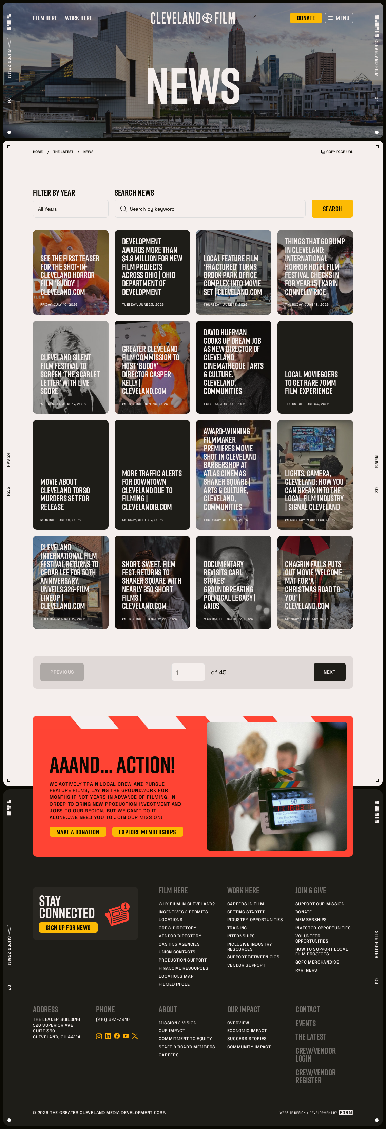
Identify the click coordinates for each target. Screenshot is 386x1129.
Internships (241, 935)
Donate (303, 911)
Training (237, 927)
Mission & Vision (177, 1022)
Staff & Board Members (187, 1046)
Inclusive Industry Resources (249, 946)
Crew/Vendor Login (315, 1054)
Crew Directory (178, 927)
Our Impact (172, 1030)
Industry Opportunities (255, 919)
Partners (306, 970)
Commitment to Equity (185, 1038)
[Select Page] (188, 672)
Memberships (311, 919)
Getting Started (246, 911)
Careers (169, 1054)
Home (38, 152)
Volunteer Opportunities (312, 938)
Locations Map (176, 976)
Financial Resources (183, 968)
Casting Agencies (179, 944)
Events (305, 1023)
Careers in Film (245, 903)
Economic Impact (247, 1030)
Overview (238, 1022)
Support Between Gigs (253, 956)
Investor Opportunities (323, 927)
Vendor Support (246, 965)
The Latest (63, 152)
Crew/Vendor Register (315, 1076)
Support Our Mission (320, 903)
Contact (307, 1009)
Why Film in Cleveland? (187, 903)
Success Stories (247, 1038)
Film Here (45, 18)
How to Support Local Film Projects (321, 951)
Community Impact (249, 1046)
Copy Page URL (337, 152)
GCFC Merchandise (317, 962)
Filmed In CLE (174, 984)
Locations (170, 919)
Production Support (183, 960)
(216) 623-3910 (113, 1019)
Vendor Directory (180, 935)
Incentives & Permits (183, 911)
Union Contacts (177, 951)
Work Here (79, 18)
